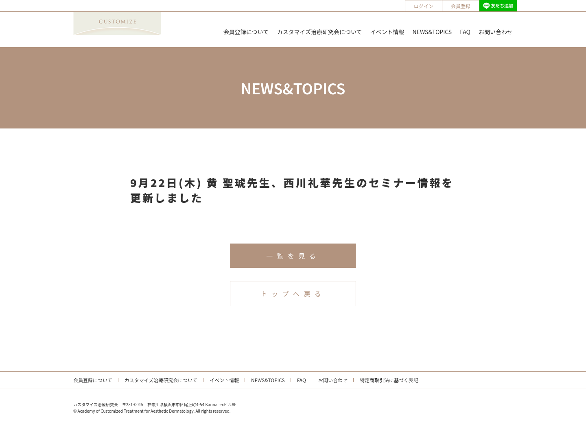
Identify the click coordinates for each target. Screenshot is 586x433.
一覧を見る (293, 256)
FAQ (465, 31)
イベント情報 (387, 31)
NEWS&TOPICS (432, 31)
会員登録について (246, 31)
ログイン (423, 5)
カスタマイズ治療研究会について (319, 31)
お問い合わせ (496, 31)
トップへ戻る (293, 293)
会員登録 (460, 5)
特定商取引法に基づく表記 (389, 379)
